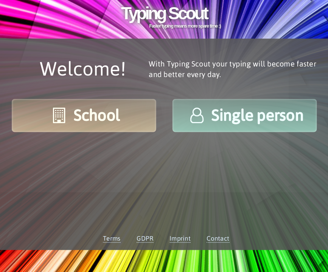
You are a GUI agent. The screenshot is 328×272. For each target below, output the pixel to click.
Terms (111, 238)
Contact (218, 238)
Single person (244, 115)
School (84, 115)
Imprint (179, 238)
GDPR (145, 238)
